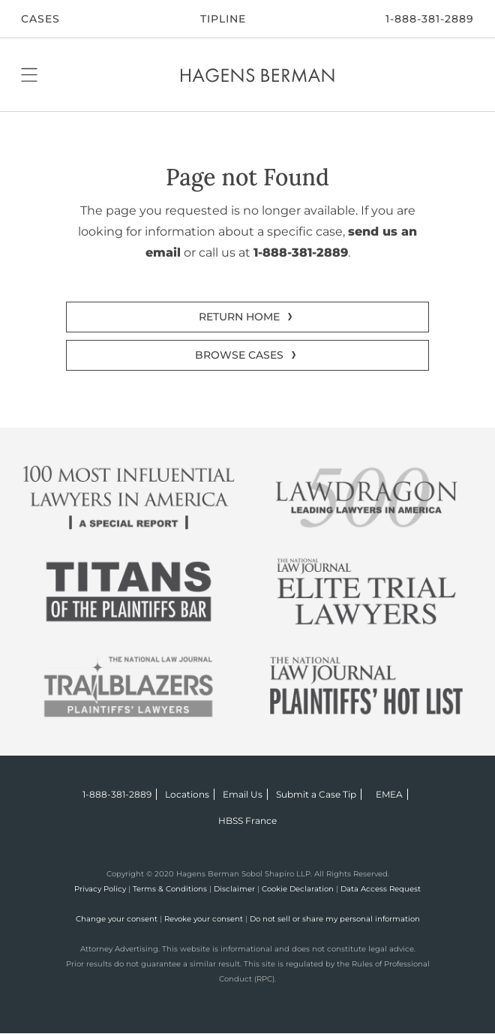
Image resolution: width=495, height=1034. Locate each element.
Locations (187, 794)
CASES (40, 19)
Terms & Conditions (170, 889)
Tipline (223, 19)
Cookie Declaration (298, 889)
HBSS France (247, 820)
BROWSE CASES (239, 355)
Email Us (242, 794)
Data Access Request (380, 889)
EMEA (389, 794)
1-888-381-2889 (430, 19)
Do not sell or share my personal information (335, 919)
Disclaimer (234, 889)
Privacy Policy (100, 889)
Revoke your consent (203, 919)
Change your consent (117, 919)
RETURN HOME (239, 316)
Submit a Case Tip (316, 794)
